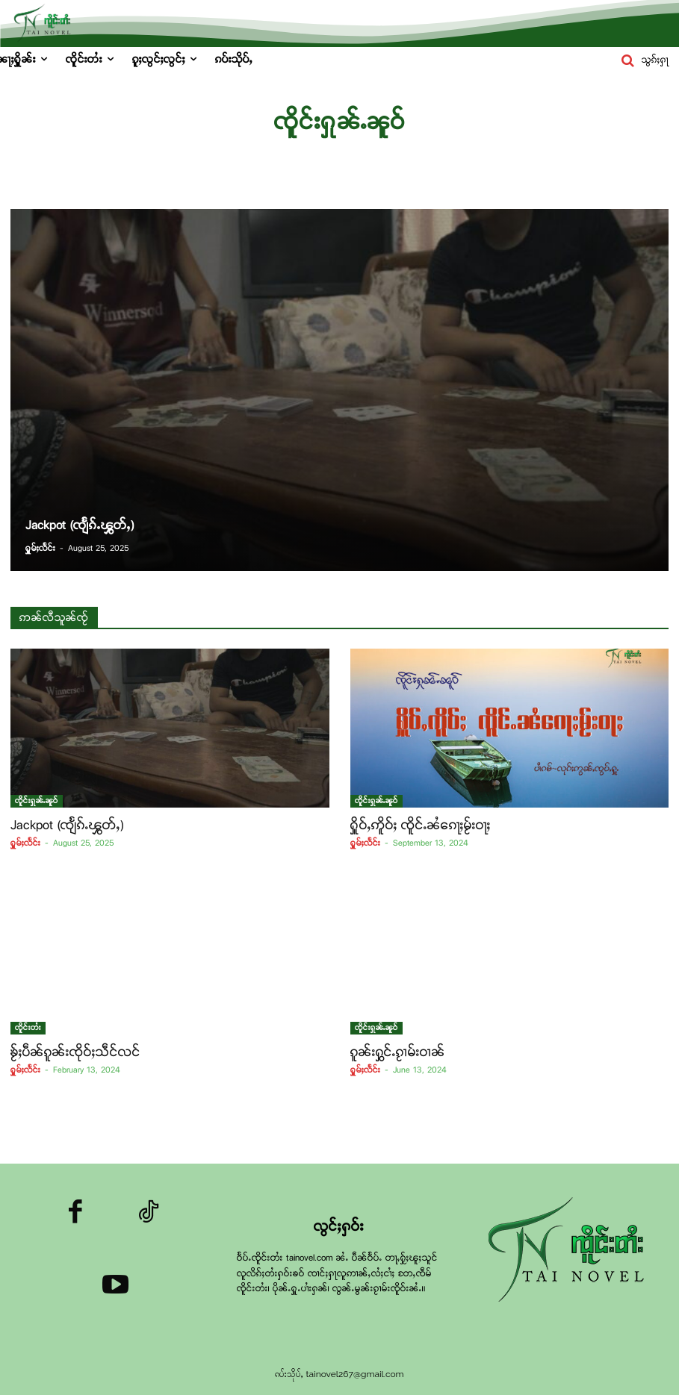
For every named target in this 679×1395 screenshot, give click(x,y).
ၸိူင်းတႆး (28, 1028)
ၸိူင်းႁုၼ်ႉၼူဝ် (36, 801)
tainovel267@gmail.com (354, 1374)
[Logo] (570, 1251)
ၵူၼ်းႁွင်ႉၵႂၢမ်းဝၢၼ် (397, 1052)
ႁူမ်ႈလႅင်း (25, 843)
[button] (642, 60)
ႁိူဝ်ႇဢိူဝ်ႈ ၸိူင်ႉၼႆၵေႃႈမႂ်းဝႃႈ (420, 825)
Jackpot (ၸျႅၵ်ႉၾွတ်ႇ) (67, 825)
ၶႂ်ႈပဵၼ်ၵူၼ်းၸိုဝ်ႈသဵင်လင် (75, 1052)
